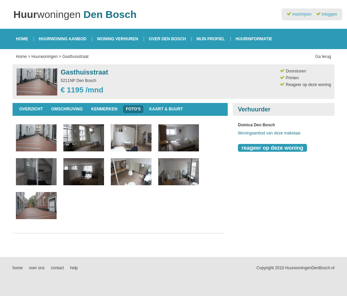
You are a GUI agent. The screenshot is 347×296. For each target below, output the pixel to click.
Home (21, 56)
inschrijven (302, 14)
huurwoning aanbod (62, 39)
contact (57, 268)
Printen (292, 78)
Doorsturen (296, 71)
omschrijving (67, 109)
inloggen (329, 14)
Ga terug (323, 56)
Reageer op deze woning (308, 84)
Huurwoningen (45, 56)
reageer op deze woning (272, 148)
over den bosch (167, 39)
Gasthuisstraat (75, 56)
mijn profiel (211, 39)
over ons (36, 268)
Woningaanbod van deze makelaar (269, 133)
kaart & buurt (166, 109)
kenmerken (104, 109)
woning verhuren (117, 39)
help (74, 268)
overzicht (31, 109)
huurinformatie (254, 39)
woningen (75, 14)
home (22, 39)
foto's (133, 109)
